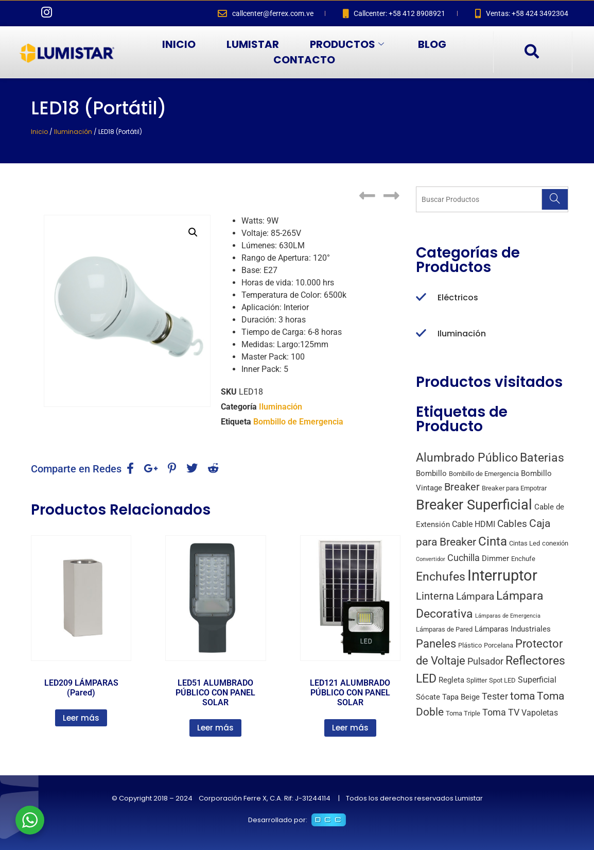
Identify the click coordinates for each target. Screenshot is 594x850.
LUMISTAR (252, 44)
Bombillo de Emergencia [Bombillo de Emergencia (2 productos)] (484, 474)
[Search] (554, 199)
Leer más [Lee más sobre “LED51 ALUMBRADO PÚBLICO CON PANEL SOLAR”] (215, 727)
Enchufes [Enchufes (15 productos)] (440, 577)
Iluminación (73, 131)
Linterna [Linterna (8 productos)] (435, 596)
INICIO (179, 44)
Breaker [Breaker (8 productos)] (462, 487)
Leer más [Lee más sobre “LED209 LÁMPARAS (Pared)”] (81, 717)
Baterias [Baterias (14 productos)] (542, 458)
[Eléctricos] (421, 297)
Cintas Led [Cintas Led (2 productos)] (524, 543)
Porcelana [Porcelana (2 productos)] (498, 645)
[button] (193, 232)
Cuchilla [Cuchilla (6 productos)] (463, 557)
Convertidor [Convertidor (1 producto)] (430, 559)
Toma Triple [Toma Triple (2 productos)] (463, 713)
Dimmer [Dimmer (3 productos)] (495, 558)
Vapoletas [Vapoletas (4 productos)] (539, 713)
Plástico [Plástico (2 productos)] (470, 645)
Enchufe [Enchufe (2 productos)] (523, 559)
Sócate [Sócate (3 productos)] (428, 697)
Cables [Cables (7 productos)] (512, 524)
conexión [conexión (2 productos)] (555, 543)
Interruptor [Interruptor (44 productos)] (502, 575)
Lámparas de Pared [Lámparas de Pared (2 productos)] (444, 629)
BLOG (432, 44)
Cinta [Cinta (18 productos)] (492, 541)
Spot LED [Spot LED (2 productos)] (502, 680)
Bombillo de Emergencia (298, 422)
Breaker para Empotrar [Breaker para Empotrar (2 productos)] (514, 488)
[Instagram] (46, 13)
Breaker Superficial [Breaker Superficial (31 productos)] (474, 505)
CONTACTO (304, 60)
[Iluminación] (421, 334)
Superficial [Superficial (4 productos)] (537, 680)
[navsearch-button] (531, 52)
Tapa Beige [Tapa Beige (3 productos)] (461, 697)
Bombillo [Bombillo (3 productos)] (431, 473)
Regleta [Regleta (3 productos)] (451, 680)
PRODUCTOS (347, 44)
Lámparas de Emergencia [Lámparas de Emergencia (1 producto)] (507, 616)
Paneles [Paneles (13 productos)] (436, 643)
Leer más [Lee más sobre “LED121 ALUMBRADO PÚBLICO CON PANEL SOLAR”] (350, 727)
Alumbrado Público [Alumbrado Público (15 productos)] (467, 458)
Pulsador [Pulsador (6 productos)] (485, 661)
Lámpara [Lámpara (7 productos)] (475, 596)
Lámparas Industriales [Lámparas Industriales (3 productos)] (513, 629)
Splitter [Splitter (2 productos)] (476, 680)
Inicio (39, 131)
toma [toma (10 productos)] (522, 696)
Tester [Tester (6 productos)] (495, 696)
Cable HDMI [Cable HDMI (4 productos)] (473, 524)
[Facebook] (25, 13)
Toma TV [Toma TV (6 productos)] (500, 712)
